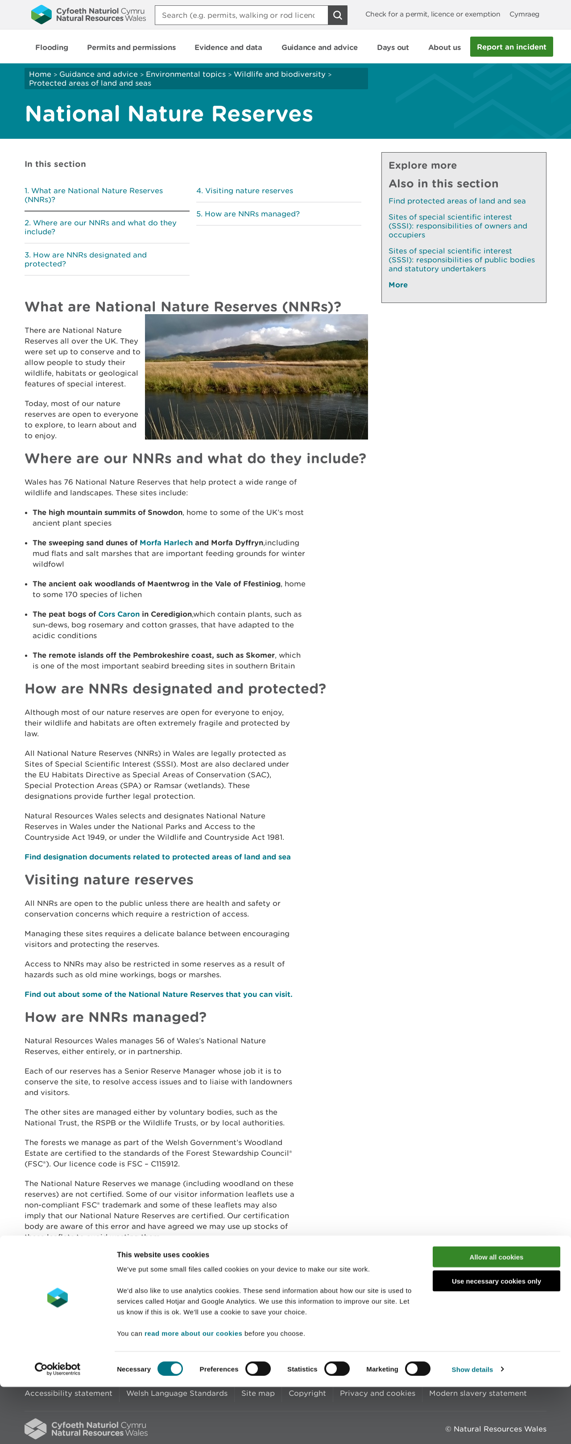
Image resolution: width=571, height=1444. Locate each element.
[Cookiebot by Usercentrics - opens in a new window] (57, 1426)
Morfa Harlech (167, 542)
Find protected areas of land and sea (457, 200)
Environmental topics (186, 74)
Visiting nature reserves (249, 190)
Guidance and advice (98, 74)
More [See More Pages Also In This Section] (398, 284)
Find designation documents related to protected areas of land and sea (158, 856)
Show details (472, 1426)
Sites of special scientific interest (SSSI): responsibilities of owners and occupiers (458, 225)
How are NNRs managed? (252, 213)
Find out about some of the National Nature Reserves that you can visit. (159, 994)
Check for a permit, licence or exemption (433, 14)
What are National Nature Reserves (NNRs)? (94, 195)
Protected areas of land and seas (90, 83)
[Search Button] (338, 15)
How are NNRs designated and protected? (86, 259)
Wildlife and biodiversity (280, 74)
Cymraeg (524, 14)
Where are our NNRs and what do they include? (101, 227)
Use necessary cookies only (496, 1338)
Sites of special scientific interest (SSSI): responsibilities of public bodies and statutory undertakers (462, 259)
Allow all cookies (497, 1314)
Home (40, 74)
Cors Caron (120, 614)
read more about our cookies (193, 1390)
